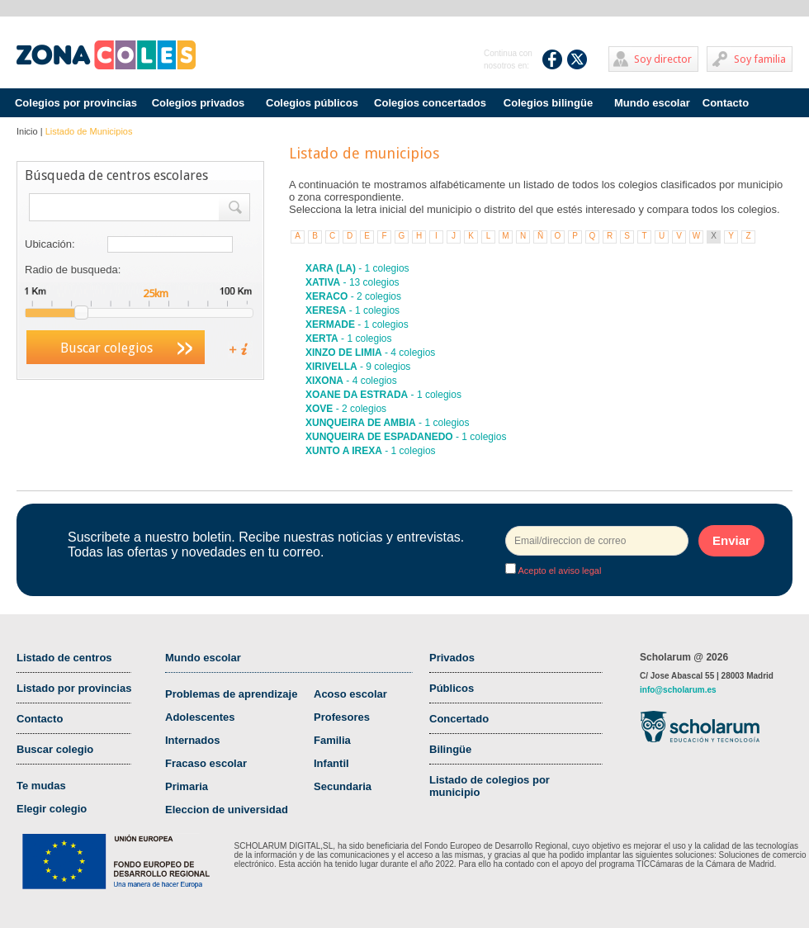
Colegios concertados (430, 103)
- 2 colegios (353, 296)
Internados (192, 740)
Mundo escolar (652, 103)
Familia (332, 740)
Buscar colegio (55, 749)
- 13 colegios (352, 282)
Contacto (726, 103)
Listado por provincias (74, 688)
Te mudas (41, 785)
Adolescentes (200, 717)
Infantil (331, 763)
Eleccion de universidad (226, 809)
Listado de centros (64, 657)
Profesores (342, 717)
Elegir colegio (52, 809)
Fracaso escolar (206, 763)
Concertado (459, 719)
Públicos (451, 688)
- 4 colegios (370, 352)
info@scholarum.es (678, 689)
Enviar (731, 540)
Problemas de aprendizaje (231, 694)
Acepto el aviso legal (558, 570)
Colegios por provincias (76, 103)
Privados (452, 657)
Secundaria (342, 786)
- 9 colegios (357, 366)
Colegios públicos (312, 103)
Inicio (27, 131)
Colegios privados (198, 103)
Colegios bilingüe (548, 103)
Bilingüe (450, 749)
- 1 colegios (357, 268)
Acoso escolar (350, 694)
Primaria (186, 786)
